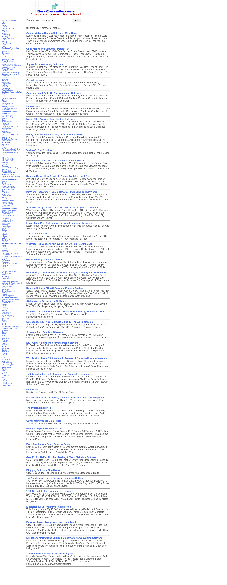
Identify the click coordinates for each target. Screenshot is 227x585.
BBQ (3, 95)
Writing (4, 275)
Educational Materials (9, 146)
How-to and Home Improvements (8, 220)
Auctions (4, 118)
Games (5, 166)
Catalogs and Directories (10, 263)
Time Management (8, 296)
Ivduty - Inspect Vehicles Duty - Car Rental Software (54, 134)
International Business (9, 64)
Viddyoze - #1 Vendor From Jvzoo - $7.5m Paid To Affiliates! (59, 244)
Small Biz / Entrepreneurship (11, 72)
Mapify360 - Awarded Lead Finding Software (50, 119)
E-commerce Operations (10, 126)
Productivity (5, 318)
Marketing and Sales (8, 67)
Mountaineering (7, 363)
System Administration (9, 87)
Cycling (4, 353)
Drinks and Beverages (9, 98)
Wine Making (6, 109)
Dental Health (6, 184)
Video (4, 323)
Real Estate (5, 70)
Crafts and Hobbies (8, 212)
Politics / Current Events (12, 257)
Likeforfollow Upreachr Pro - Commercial (48, 506)
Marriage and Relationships (11, 281)
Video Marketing (7, 141)
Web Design (6, 325)
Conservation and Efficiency (11, 176)
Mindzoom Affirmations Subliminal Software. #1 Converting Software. (64, 538)
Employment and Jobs (11, 151)
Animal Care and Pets (9, 210)
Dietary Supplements (8, 186)
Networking (5, 82)
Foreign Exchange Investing (11, 309)
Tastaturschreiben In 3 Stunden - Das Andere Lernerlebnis (58, 374)
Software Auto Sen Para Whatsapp (45, 332)
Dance (4, 25)
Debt (3, 55)
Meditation (5, 192)
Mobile (4, 238)
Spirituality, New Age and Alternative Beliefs (12, 328)
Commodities (6, 53)
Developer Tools (7, 240)
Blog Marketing (7, 121)
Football (4, 40)
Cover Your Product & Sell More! (44, 421)
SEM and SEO (6, 137)
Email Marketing (7, 128)
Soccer (4, 46)
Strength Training (7, 204)
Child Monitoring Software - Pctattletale (48, 49)
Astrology (5, 330)
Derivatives (5, 56)
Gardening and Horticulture (10, 215)
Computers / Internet (10, 74)
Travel (4, 377)
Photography (6, 35)
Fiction (5, 162)
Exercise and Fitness (8, 189)
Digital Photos (6, 302)
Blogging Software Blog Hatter (43, 470)
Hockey (4, 358)
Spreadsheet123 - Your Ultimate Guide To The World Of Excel (59, 322)
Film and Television (8, 28)
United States (6, 385)
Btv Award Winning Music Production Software (52, 343)
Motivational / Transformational (12, 283)
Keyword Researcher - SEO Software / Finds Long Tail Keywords (61, 192)
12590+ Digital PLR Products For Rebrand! (49, 491)
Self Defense (6, 288)
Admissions (5, 144)
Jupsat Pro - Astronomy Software (44, 64)
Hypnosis (5, 333)
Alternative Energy (8, 174)
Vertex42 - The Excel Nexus (41, 150)
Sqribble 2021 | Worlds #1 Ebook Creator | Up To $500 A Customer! (62, 207)
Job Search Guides (8, 159)
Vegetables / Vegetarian (9, 108)
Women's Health (7, 205)
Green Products (8, 173)
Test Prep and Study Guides (11, 149)
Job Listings (6, 157)
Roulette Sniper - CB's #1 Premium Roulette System (54, 288)
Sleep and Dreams (8, 200)
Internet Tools (6, 314)
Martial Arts (5, 361)
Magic (4, 335)
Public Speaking (7, 286)
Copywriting (5, 125)
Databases (5, 76)
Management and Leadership (11, 66)
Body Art (4, 23)
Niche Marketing (7, 133)
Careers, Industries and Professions (9, 50)
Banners (4, 120)
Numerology (6, 337)
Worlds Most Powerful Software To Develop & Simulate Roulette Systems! (66, 358)
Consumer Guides (8, 265)
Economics (5, 58)
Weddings (5, 225)
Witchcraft (5, 345)
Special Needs (6, 255)
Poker (4, 45)
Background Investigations (10, 299)
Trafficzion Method (36, 233)
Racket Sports (6, 367)
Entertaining (6, 214)
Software (5, 85)
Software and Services (11, 298)
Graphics (5, 79)
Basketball (5, 351)
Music (4, 33)
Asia (3, 379)
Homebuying (6, 218)
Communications (7, 301)
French (4, 231)
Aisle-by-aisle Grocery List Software (46, 301)
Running (4, 369)
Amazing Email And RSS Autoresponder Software (53, 93)
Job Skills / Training (8, 160)
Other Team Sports (8, 364)
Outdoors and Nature (8, 366)
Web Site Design (7, 90)
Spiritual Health (7, 202)
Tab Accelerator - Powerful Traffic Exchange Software (55, 478)
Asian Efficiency (35, 80)
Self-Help (5, 277)
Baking (4, 94)
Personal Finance (7, 69)
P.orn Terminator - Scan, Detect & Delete (48, 444)
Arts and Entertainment (11, 20)
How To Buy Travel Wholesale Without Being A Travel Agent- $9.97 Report (66, 272)
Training (4, 372)
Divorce (4, 245)
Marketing (5, 131)
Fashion (4, 27)
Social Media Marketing (9, 139)
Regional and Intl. (7, 103)
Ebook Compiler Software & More (44, 428)
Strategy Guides (7, 171)
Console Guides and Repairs (11, 168)
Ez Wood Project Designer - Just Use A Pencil (51, 522)
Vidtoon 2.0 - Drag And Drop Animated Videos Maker (55, 160)
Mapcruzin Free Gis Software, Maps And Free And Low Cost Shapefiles (65, 397)
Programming (6, 84)
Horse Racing (6, 43)
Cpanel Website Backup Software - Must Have (51, 33)
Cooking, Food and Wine (12, 92)
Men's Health (6, 194)
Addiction (5, 181)
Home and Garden (9, 209)
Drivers (4, 304)
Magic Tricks (6, 31)
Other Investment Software (10, 317)
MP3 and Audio (7, 315)
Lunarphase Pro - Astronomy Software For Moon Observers (59, 223)
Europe (4, 380)
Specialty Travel (7, 384)
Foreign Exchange (8, 61)
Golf (3, 356)
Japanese (5, 235)
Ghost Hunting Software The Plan (44, 259)
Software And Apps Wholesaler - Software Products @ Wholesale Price (65, 311)
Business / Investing (10, 48)
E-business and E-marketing (9, 112)
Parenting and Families (11, 243)
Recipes (4, 101)
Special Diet (6, 105)
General (4, 30)
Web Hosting (6, 88)
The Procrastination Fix (39, 408)
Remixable (32, 389)
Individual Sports (7, 359)
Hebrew (4, 233)
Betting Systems (8, 37)
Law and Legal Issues (9, 271)
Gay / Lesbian (6, 268)
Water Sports (6, 374)
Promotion (5, 136)
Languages (6, 227)
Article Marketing (7, 117)
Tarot (3, 343)
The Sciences (6, 273)
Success (4, 292)
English (4, 230)
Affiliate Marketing (7, 115)
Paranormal (5, 338)
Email (4, 307)
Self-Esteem (6, 289)
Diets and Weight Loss (9, 188)
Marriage (5, 250)
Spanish (4, 236)
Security (4, 320)
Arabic (4, 228)
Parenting (5, 251)
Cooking (4, 97)
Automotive (5, 262)
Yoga (3, 207)
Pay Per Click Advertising (10, 134)
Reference (6, 260)
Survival (4, 294)
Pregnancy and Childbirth (10, 253)
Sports (4, 347)
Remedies (5, 199)
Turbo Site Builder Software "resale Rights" (50, 553)
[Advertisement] (113, 578)
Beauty (4, 183)
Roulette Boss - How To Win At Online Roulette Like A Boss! (59, 176)
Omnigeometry (34, 106)
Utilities (4, 321)
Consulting (5, 123)
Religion (4, 341)
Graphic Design (7, 312)
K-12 (3, 147)
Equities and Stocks (8, 59)
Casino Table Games (8, 38)
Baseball (4, 350)
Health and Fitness (9, 180)
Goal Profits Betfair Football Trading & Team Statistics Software (61, 457)
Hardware (5, 80)
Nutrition (4, 197)
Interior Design (6, 223)
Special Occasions (8, 106)
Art (3, 22)
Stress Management (8, 291)
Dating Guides (6, 278)
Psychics (5, 340)
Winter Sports (6, 375)
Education (6, 143)
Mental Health (6, 196)
